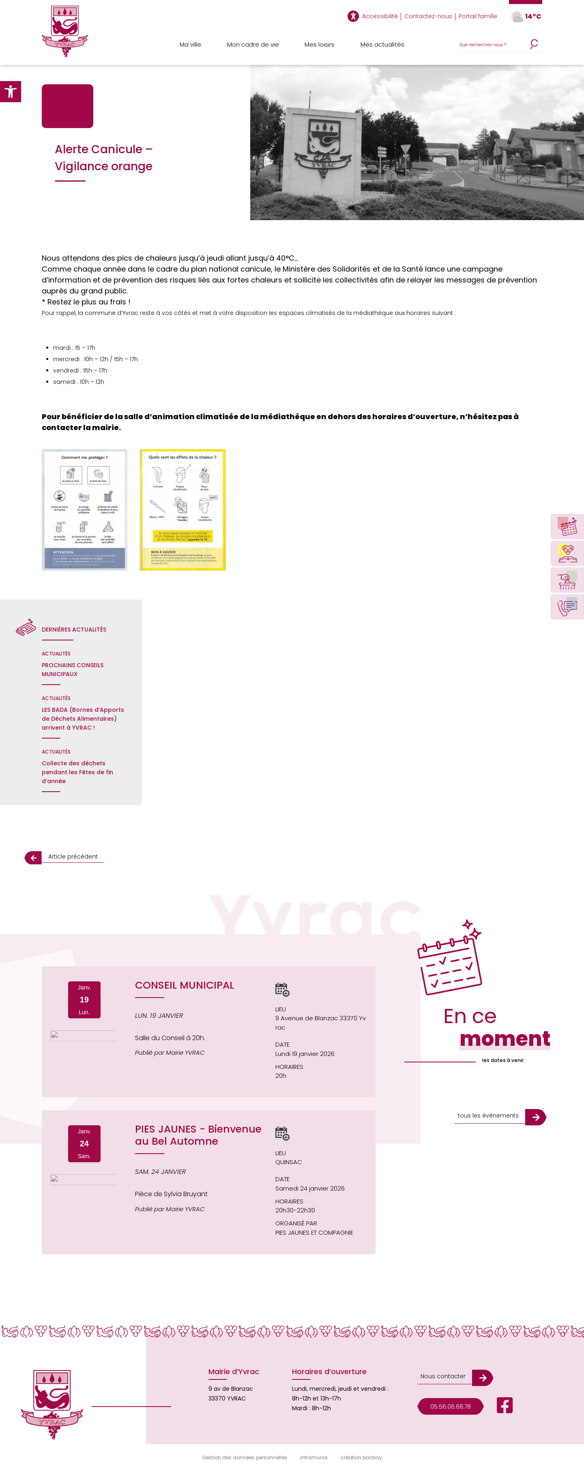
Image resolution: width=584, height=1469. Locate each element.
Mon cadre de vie (253, 44)
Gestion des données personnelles (244, 1457)
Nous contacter (443, 1376)
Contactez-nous (428, 16)
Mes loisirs (320, 44)
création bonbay (361, 1457)
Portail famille (478, 16)
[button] (10, 91)
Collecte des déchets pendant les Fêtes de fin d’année (77, 772)
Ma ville (190, 44)
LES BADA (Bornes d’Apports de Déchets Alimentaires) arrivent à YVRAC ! (83, 719)
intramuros (314, 1457)
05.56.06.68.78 (450, 1407)
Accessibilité (380, 16)
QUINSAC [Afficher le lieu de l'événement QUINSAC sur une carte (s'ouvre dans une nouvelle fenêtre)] (288, 1162)
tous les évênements (488, 1115)
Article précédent (73, 856)
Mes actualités (382, 44)
